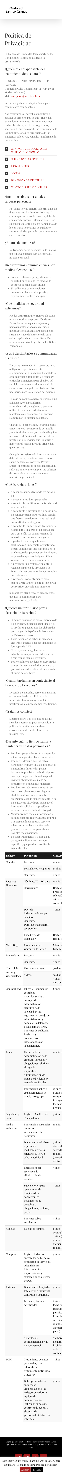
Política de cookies (19, 1444)
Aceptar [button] (25, 1469)
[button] (31, 150)
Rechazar (37, 1469)
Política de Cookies (46, 1464)
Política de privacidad (37, 1444)
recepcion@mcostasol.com (26, 96)
